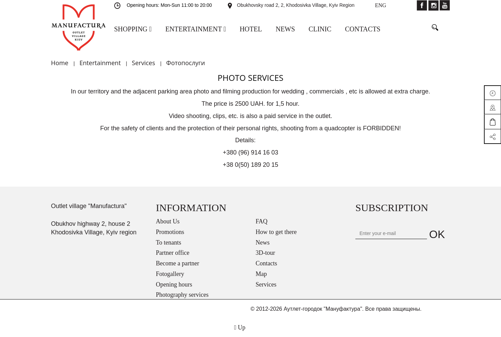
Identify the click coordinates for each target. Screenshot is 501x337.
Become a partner (177, 263)
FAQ (262, 221)
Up (239, 327)
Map (261, 273)
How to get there (276, 232)
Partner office (172, 252)
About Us (168, 221)
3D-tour (265, 252)
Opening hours (174, 284)
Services (266, 284)
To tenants (168, 242)
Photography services (182, 294)
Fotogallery (170, 273)
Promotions (170, 232)
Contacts (266, 263)
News (263, 242)
